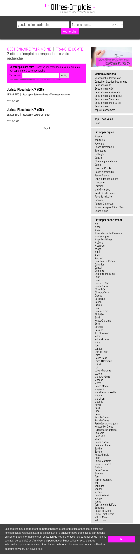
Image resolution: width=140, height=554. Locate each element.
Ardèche (99, 242)
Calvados (99, 264)
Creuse (98, 295)
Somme (99, 473)
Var (96, 483)
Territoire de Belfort (105, 504)
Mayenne (99, 389)
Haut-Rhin (100, 436)
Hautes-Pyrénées (104, 426)
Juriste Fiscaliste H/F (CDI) (25, 89)
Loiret (98, 364)
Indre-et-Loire (102, 339)
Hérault (99, 330)
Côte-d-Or (100, 289)
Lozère (98, 373)
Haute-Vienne (102, 495)
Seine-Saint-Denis (104, 514)
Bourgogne (100, 150)
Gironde (99, 327)
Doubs (98, 302)
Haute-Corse (101, 286)
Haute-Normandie (104, 172)
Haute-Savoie (102, 454)
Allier (97, 230)
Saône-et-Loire (103, 445)
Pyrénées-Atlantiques (106, 423)
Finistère (99, 314)
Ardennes (100, 245)
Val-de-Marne (102, 517)
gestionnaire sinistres (107, 99)
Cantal (98, 267)
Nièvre (98, 405)
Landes (98, 348)
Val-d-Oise (100, 520)
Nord (97, 408)
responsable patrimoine (108, 78)
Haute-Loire (101, 358)
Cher (97, 277)
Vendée (98, 489)
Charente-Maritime (105, 274)
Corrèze (99, 280)
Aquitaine (100, 140)
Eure (97, 308)
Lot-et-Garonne (103, 370)
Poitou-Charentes (104, 203)
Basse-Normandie (104, 147)
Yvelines (99, 467)
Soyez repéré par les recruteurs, (114, 61)
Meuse (98, 395)
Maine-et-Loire (102, 376)
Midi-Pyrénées (102, 189)
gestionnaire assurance (107, 92)
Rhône (98, 439)
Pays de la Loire (103, 196)
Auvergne (99, 143)
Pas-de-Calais (102, 417)
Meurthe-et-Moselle (105, 392)
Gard (97, 317)
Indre (97, 336)
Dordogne (100, 299)
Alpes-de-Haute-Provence (108, 233)
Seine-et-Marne (103, 464)
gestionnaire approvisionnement (105, 108)
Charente (99, 270)
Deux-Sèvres (101, 470)
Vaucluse (99, 486)
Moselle (99, 401)
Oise (97, 411)
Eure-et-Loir (101, 311)
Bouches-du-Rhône (105, 261)
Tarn (97, 476)
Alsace (98, 136)
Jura (97, 345)
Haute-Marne (102, 386)
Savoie (98, 451)
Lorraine (99, 186)
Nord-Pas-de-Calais (105, 193)
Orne (97, 414)
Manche (99, 380)
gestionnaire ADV (104, 88)
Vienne (98, 492)
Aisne (97, 227)
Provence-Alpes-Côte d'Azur (109, 207)
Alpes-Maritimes (103, 239)
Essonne (99, 507)
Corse (98, 164)
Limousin (100, 182)
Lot (96, 367)
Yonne (98, 501)
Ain (96, 224)
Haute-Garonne (103, 320)
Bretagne (99, 154)
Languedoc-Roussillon (106, 179)
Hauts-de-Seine (103, 511)
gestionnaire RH (103, 85)
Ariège (98, 249)
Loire (97, 355)
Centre (98, 157)
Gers (97, 323)
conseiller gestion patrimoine (111, 81)
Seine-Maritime (103, 461)
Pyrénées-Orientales (106, 430)
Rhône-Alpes (101, 211)
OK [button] (122, 539)
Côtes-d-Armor (102, 292)
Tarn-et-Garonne (103, 479)
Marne (98, 383)
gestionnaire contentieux (108, 96)
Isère (97, 342)
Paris (97, 123)
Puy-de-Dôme (102, 420)
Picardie (99, 200)
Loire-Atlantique (103, 361)
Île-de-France (102, 175)
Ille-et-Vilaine (102, 333)
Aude (97, 255)
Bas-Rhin (99, 433)
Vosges (98, 498)
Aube (97, 252)
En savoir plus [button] (34, 548)
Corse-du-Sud (102, 283)
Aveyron (99, 258)
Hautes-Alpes (102, 236)
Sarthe (98, 448)
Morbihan (100, 398)
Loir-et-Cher (101, 352)
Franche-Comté (103, 168)
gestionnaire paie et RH (108, 103)
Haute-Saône (102, 442)
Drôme (98, 305)
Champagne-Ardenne (106, 161)
